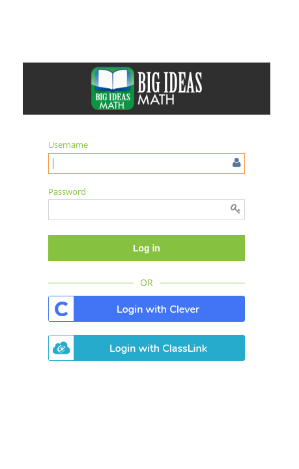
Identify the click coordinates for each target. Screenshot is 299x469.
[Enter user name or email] (146, 163)
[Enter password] (146, 209)
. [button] (146, 309)
